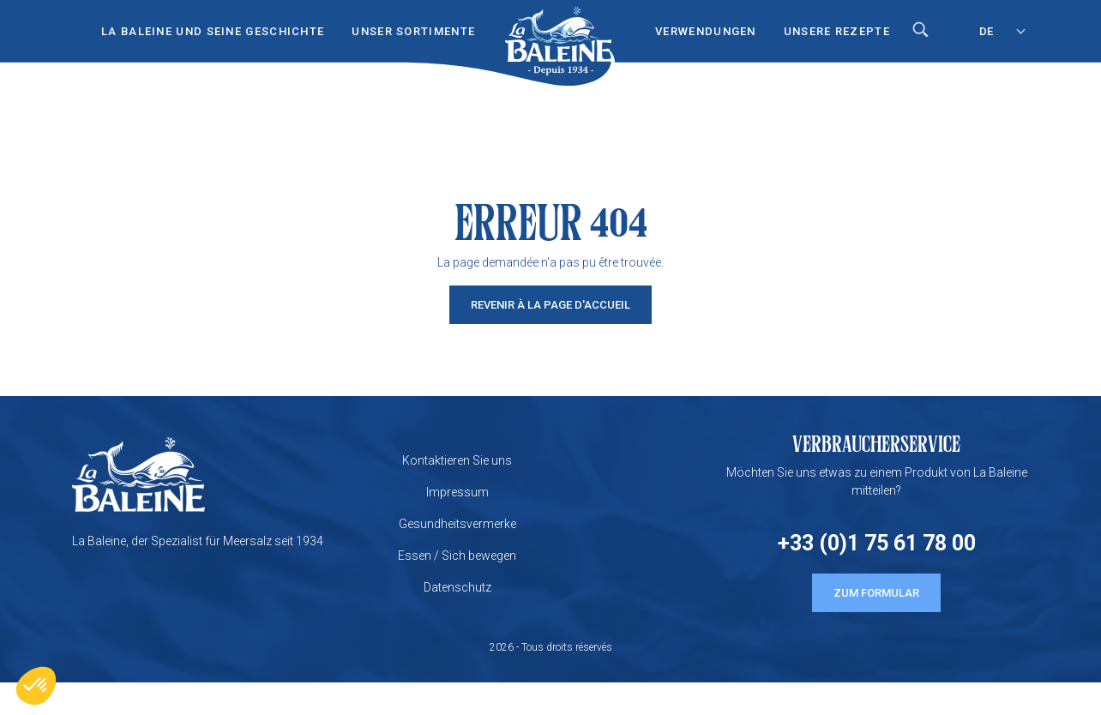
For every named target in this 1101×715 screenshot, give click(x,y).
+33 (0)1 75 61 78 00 (877, 543)
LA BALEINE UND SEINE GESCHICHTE (212, 31)
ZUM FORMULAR (876, 592)
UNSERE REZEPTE (837, 31)
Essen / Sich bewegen (457, 555)
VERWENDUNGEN (705, 31)
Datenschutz (457, 587)
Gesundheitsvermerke (457, 524)
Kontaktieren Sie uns (457, 460)
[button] (36, 685)
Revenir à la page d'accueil (550, 304)
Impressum (457, 492)
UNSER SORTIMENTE (413, 31)
